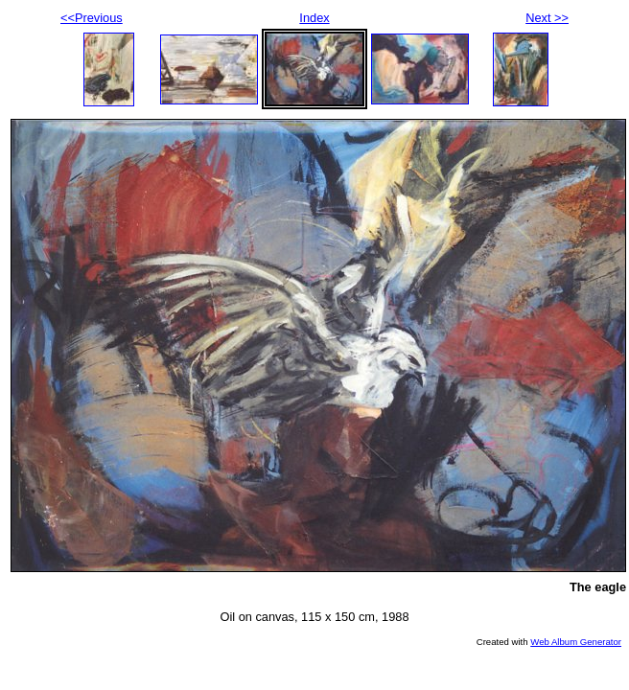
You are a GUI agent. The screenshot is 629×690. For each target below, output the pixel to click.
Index (314, 18)
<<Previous (91, 18)
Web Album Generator (575, 641)
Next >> (547, 18)
